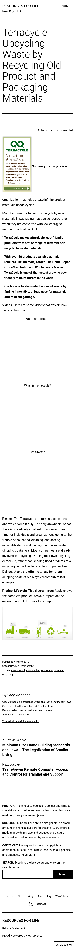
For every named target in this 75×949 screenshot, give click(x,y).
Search (63, 874)
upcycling (7, 674)
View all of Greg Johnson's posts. (20, 721)
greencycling (33, 670)
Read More (28, 854)
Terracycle (54, 166)
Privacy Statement (13, 928)
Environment (26, 665)
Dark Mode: (64, 945)
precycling (47, 670)
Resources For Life (20, 6)
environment (18, 670)
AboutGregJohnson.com (15, 714)
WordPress (34, 935)
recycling (59, 670)
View (41, 815)
